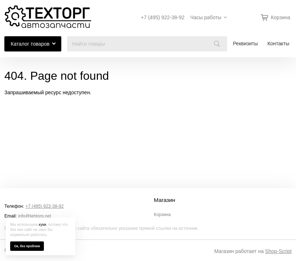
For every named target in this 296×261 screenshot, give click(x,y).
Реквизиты (245, 43)
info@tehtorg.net (34, 216)
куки (42, 224)
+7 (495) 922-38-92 (162, 17)
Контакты (278, 43)
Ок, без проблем (27, 246)
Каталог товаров (30, 44)
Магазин (164, 200)
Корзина (162, 214)
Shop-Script (278, 251)
